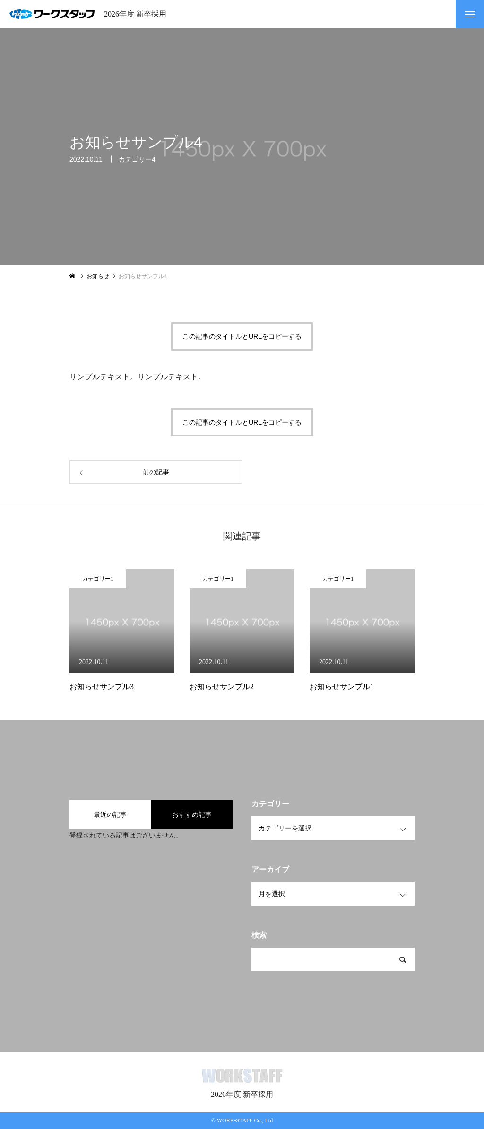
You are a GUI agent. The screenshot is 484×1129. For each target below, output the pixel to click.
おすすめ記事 (192, 814)
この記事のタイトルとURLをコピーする (242, 336)
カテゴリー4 (137, 160)
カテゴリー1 (97, 578)
